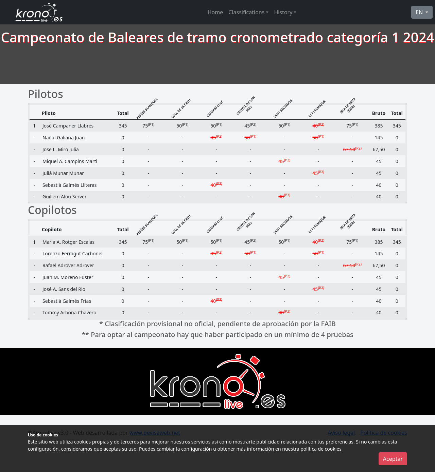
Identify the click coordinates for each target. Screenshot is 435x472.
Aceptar (393, 459)
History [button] (283, 12)
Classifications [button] (246, 12)
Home (215, 12)
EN (420, 12)
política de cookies (321, 449)
